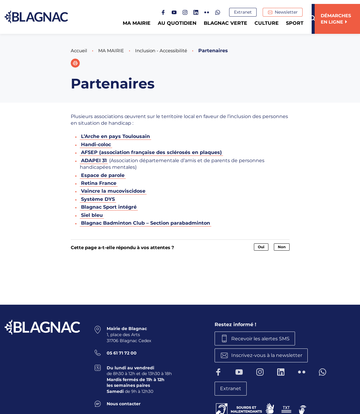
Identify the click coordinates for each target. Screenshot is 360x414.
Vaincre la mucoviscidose (113, 191)
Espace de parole (103, 175)
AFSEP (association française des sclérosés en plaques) (151, 152)
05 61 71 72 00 (122, 352)
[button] (75, 63)
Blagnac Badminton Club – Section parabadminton (145, 223)
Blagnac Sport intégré (109, 207)
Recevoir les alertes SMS (262, 338)
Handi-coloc (96, 144)
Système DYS (98, 199)
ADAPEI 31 (94, 160)
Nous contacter (124, 403)
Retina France (98, 183)
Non (282, 246)
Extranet (246, 12)
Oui (261, 246)
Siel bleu (92, 215)
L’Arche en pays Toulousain (115, 136)
